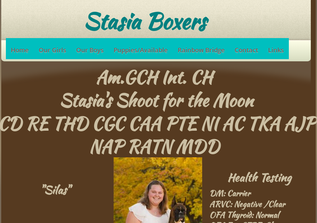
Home (20, 50)
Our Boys (90, 50)
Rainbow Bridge (201, 50)
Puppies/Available (141, 50)
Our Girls (52, 50)
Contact (246, 50)
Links (276, 50)
